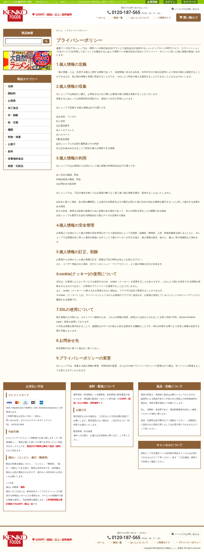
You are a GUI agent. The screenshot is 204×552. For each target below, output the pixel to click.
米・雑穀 (11, 115)
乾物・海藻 (13, 137)
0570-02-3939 (17, 424)
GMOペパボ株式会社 (99, 48)
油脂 (9, 86)
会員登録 (152, 1)
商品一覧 (117, 17)
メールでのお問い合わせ (185, 9)
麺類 (9, 129)
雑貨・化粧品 (14, 166)
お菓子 (10, 144)
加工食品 (11, 108)
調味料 (10, 93)
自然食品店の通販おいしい (15, 14)
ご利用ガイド (163, 17)
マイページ (189, 1)
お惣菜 (10, 100)
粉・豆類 (11, 122)
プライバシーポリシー (188, 542)
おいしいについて (139, 17)
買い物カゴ (188, 17)
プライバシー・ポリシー (156, 51)
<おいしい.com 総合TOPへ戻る (17, 2)
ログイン (170, 1)
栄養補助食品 (14, 158)
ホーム (101, 17)
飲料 (9, 151)
